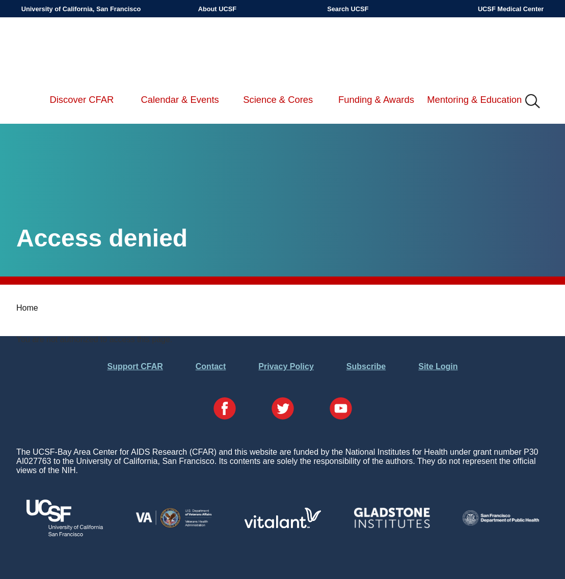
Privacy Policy (286, 366)
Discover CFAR (82, 99)
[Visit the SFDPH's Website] (501, 522)
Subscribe (366, 366)
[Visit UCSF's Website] (64, 533)
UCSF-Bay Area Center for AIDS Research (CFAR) (74, 50)
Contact (211, 366)
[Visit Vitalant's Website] (283, 525)
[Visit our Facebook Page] (224, 409)
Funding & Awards (376, 99)
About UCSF (217, 9)
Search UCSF (347, 9)
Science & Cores (278, 99)
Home (27, 308)
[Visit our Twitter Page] (282, 409)
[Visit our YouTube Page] (341, 409)
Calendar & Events (180, 99)
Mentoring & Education (474, 99)
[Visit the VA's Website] (174, 525)
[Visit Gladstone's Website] (392, 525)
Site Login (438, 366)
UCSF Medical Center (511, 9)
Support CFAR (135, 366)
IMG (533, 102)
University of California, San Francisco (81, 9)
